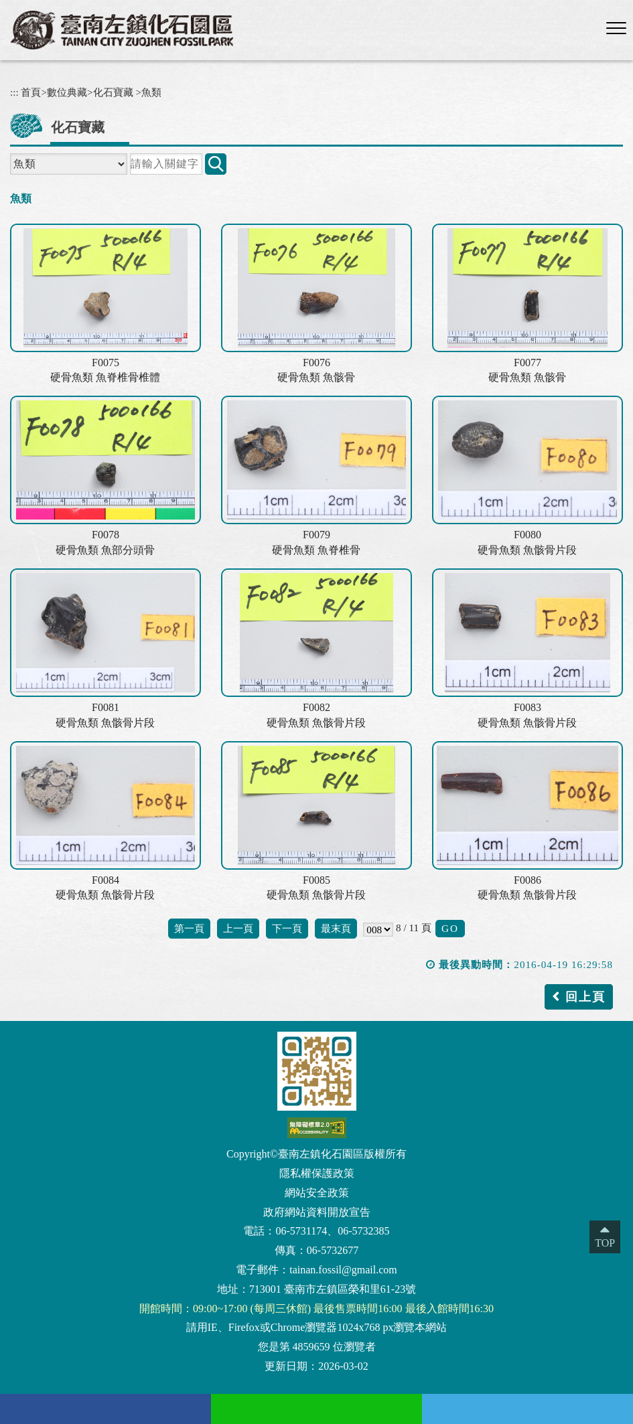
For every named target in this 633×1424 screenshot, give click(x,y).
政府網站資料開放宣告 (316, 1212)
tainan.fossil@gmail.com (343, 1269)
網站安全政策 (317, 1192)
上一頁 (238, 928)
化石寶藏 (113, 92)
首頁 (31, 92)
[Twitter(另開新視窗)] (527, 1409)
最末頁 (336, 928)
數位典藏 (67, 92)
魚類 (151, 92)
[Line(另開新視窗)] (316, 1409)
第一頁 (189, 928)
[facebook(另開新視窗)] (105, 1409)
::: (14, 92)
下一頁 (287, 928)
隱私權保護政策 (316, 1173)
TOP (605, 1243)
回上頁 (585, 997)
